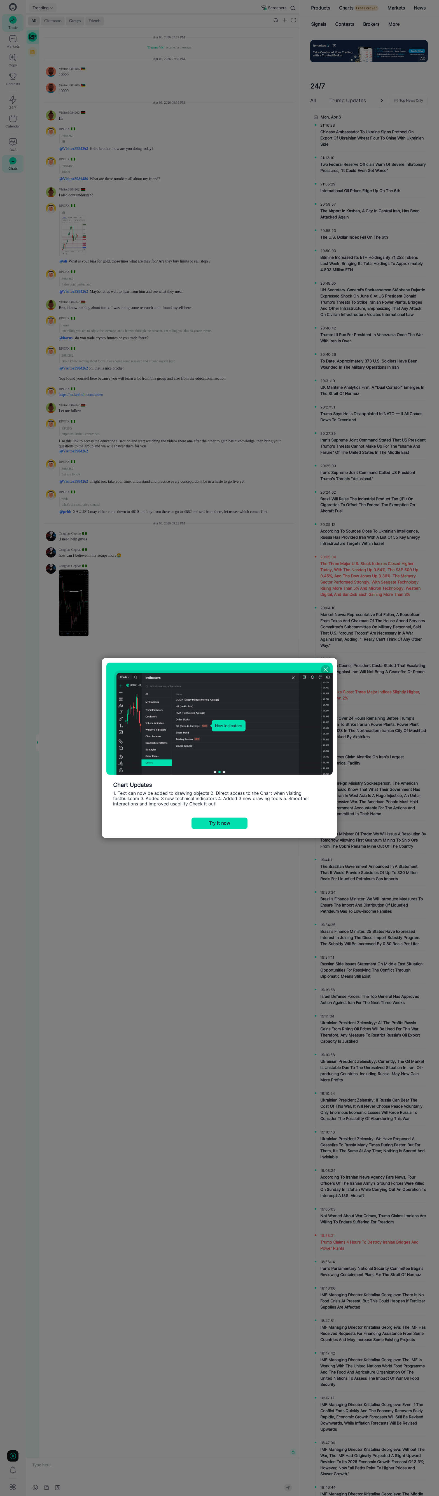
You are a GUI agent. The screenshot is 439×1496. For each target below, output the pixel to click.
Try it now (219, 823)
